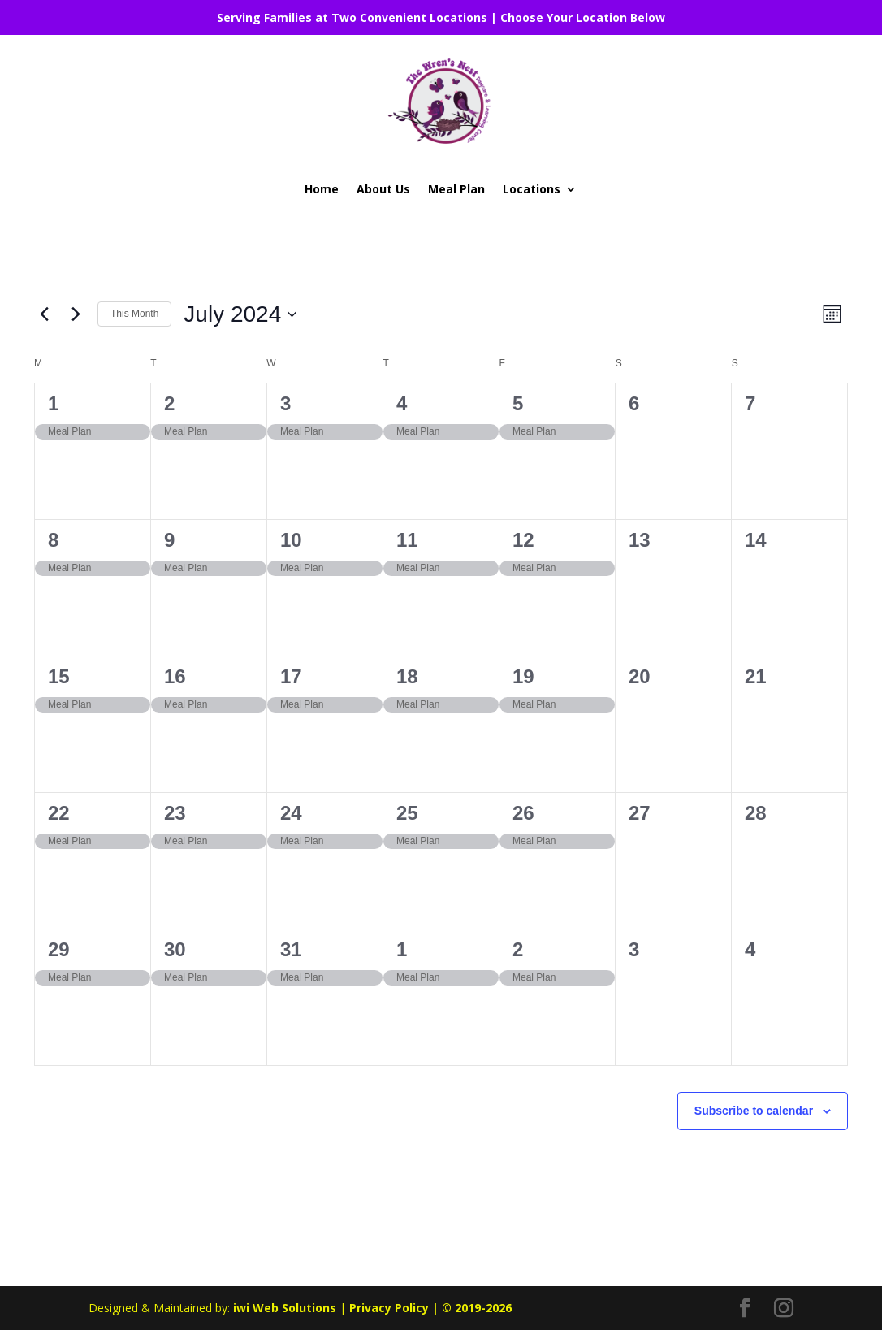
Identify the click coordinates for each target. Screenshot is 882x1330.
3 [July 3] (285, 403)
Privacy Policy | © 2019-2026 (430, 1307)
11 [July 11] (407, 540)
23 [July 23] (175, 813)
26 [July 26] (523, 813)
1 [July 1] (53, 403)
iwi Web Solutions (284, 1307)
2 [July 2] (169, 403)
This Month (134, 313)
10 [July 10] (291, 540)
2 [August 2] (517, 949)
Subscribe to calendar (753, 1110)
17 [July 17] (291, 676)
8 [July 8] (53, 540)
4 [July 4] (401, 403)
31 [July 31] (291, 949)
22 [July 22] (59, 813)
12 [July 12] (523, 540)
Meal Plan (456, 189)
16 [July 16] (175, 676)
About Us (383, 189)
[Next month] (75, 314)
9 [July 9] (169, 540)
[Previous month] (44, 314)
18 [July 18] (407, 676)
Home (322, 189)
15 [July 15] (59, 676)
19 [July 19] (523, 676)
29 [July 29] (59, 949)
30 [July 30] (175, 949)
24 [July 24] (291, 813)
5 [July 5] (517, 403)
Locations (531, 189)
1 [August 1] (401, 949)
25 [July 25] (407, 813)
